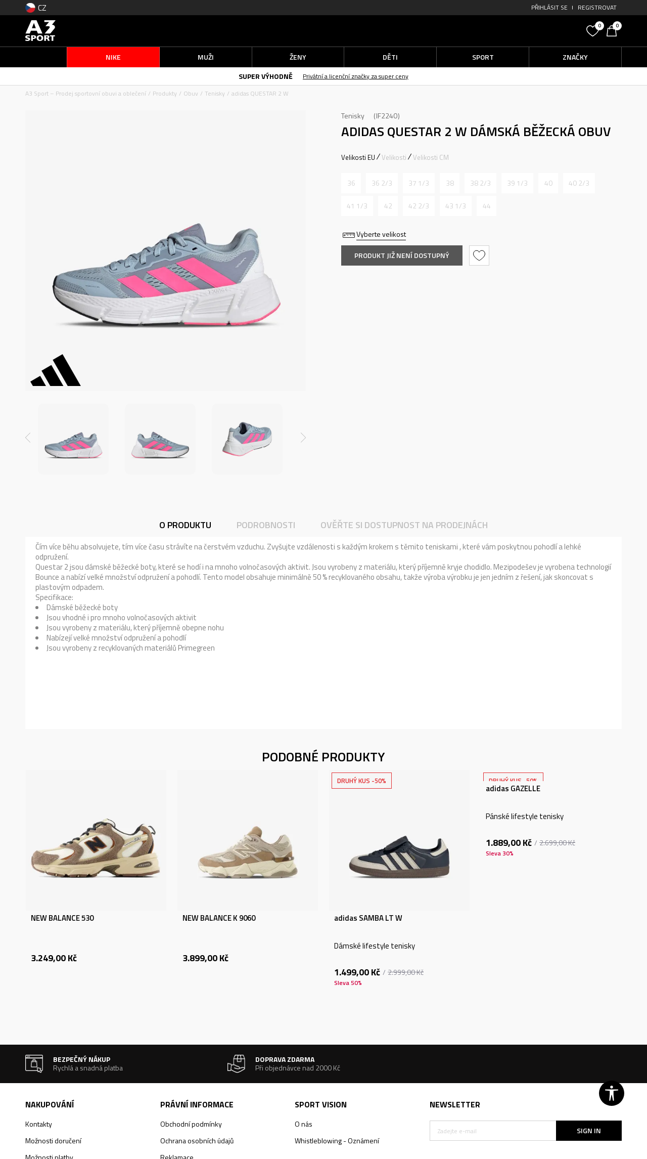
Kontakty (38, 1124)
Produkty (165, 93)
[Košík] (614, 29)
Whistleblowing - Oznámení (337, 1140)
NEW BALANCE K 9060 (218, 918)
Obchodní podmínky (191, 1124)
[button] (505, 30)
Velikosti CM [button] (431, 157)
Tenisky (215, 93)
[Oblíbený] (594, 29)
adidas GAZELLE (513, 789)
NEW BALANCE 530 (62, 918)
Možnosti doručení (53, 1140)
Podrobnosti (266, 525)
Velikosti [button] (394, 157)
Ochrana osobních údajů (197, 1140)
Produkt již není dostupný (401, 255)
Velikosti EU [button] (358, 157)
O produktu (185, 525)
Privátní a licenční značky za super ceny (355, 76)
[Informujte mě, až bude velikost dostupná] (351, 183)
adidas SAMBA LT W (368, 918)
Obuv (190, 93)
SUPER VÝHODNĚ (266, 76)
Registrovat (597, 7)
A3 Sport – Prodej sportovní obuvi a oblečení (85, 93)
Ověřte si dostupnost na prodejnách (404, 525)
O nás (303, 1124)
